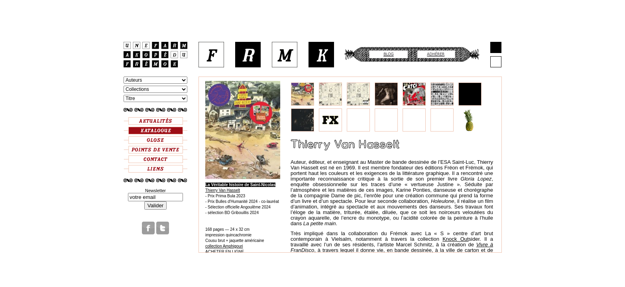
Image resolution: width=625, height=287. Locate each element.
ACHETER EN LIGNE (224, 252)
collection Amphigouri (224, 246)
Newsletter (155, 190)
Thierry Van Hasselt (222, 190)
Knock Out (455, 239)
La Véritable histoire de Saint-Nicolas (240, 185)
